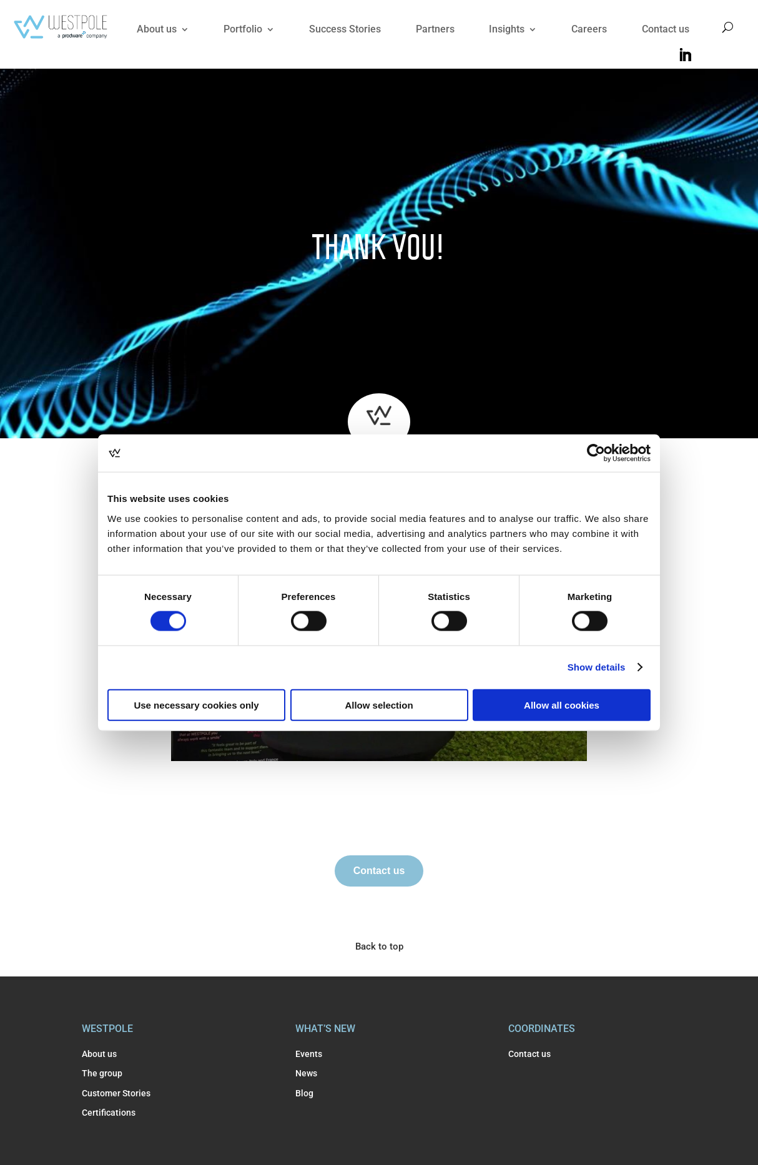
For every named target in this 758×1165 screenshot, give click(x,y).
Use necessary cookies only (196, 704)
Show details (597, 667)
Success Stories (345, 29)
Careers (589, 29)
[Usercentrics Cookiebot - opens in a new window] (596, 453)
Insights (506, 29)
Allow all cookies (561, 704)
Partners (435, 29)
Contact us (665, 29)
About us (157, 29)
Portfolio (243, 29)
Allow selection (379, 704)
